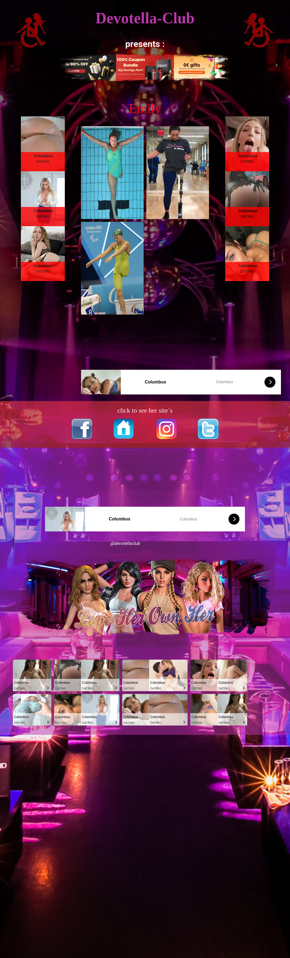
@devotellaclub (125, 543)
